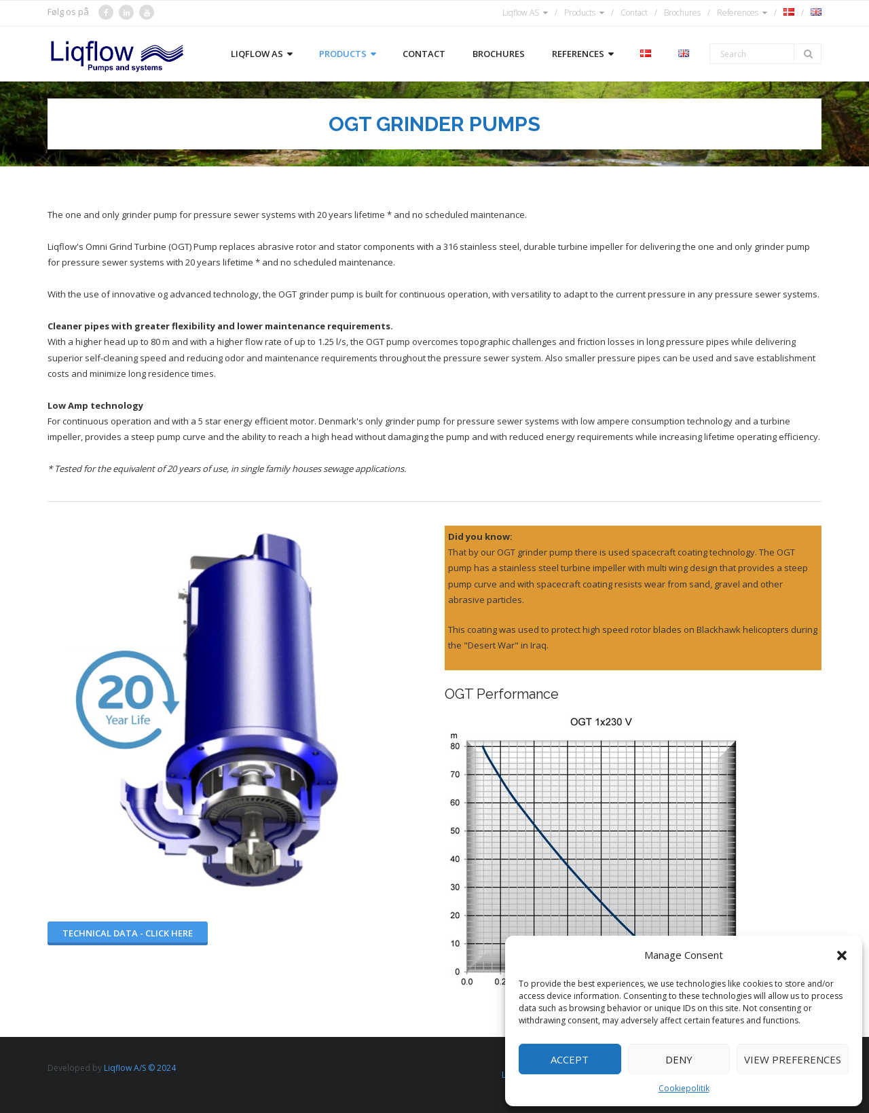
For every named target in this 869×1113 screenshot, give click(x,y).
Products (579, 12)
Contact (634, 12)
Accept (570, 1059)
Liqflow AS (520, 12)
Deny (678, 1059)
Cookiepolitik (684, 1088)
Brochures (682, 12)
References (737, 12)
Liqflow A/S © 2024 (140, 1068)
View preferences (792, 1059)
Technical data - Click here (127, 933)
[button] (842, 955)
